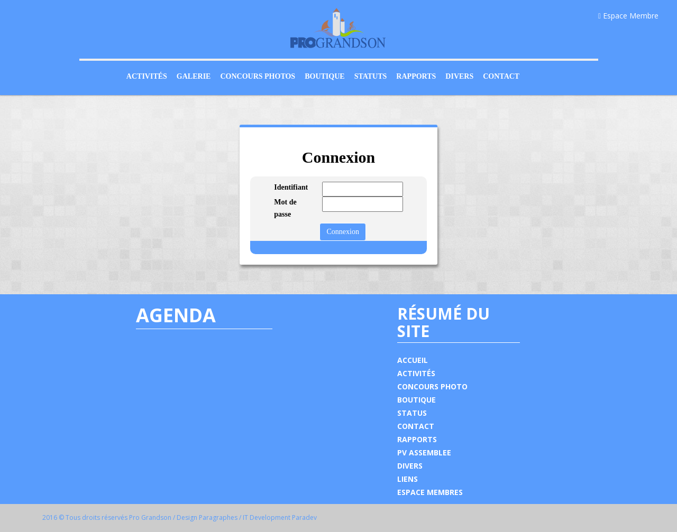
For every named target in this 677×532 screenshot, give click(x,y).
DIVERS (410, 466)
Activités (146, 76)
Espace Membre (628, 16)
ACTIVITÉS (416, 373)
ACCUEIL (412, 360)
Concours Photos (257, 76)
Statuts (370, 76)
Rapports (416, 76)
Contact (501, 76)
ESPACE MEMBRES (430, 492)
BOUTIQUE (416, 400)
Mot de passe (285, 208)
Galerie (194, 76)
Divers (459, 76)
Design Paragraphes (207, 517)
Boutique (324, 76)
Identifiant (290, 187)
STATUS (412, 413)
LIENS (407, 479)
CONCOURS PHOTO (432, 386)
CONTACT (415, 426)
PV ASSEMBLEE (424, 452)
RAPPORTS (417, 439)
